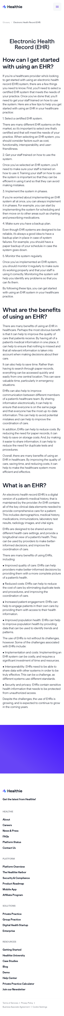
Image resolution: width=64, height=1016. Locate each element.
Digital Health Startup (15, 925)
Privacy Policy (27, 1003)
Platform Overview (14, 866)
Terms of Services (10, 1003)
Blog (5, 966)
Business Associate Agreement (16, 1007)
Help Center (10, 978)
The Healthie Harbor (14, 872)
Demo (6, 972)
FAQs (6, 836)
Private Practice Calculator (18, 983)
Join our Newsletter (14, 989)
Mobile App (10, 889)
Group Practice (12, 919)
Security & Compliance (16, 878)
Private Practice (12, 914)
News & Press (10, 830)
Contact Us (9, 847)
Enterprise (9, 931)
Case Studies (10, 961)
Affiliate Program (13, 895)
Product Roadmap (13, 883)
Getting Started (12, 949)
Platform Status (12, 842)
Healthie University (14, 955)
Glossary (6, 22)
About (6, 819)
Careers (7, 825)
